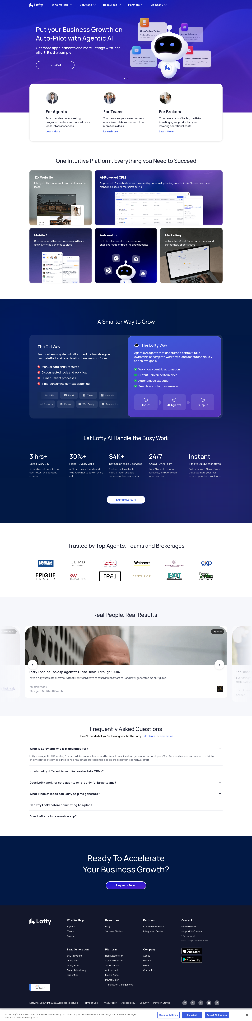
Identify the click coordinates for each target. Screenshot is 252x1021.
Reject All (192, 1014)
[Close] (246, 1014)
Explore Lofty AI (126, 499)
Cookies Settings (168, 1014)
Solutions (86, 5)
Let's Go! (55, 65)
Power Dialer (112, 992)
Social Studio (112, 977)
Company (157, 5)
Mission (147, 973)
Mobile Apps (112, 987)
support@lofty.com (191, 943)
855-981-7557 (188, 938)
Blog (107, 938)
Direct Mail (72, 987)
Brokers (71, 948)
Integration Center (153, 943)
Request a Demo (126, 898)
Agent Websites (114, 973)
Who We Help (60, 5)
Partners (134, 5)
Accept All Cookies (217, 1014)
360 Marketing (75, 968)
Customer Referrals (153, 938)
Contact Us (149, 982)
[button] (124, 78)
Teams (71, 943)
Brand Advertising (76, 982)
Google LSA (73, 977)
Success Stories (114, 943)
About (146, 968)
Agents (71, 938)
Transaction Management (119, 997)
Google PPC (73, 973)
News (146, 977)
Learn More (53, 131)
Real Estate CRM (114, 968)
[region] (126, 1015)
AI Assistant (111, 982)
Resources (110, 5)
